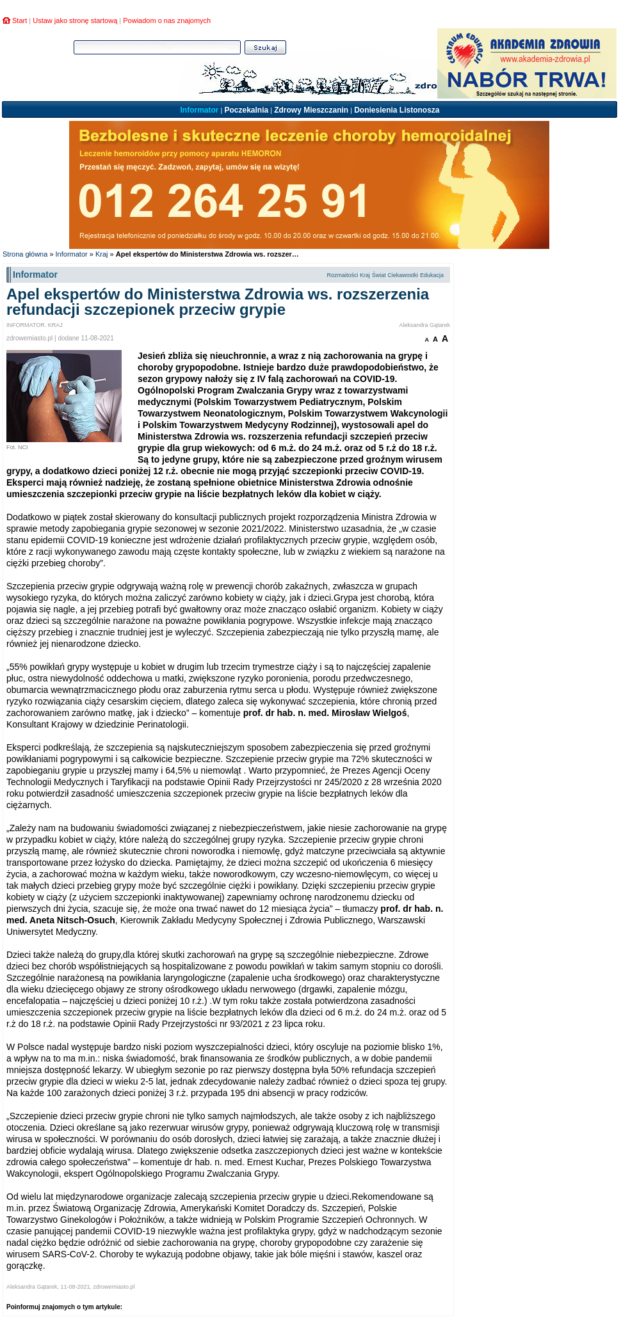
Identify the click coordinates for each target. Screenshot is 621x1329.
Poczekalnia (246, 110)
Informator (199, 110)
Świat (379, 275)
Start (19, 20)
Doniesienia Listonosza (396, 110)
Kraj (101, 254)
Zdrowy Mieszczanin (311, 110)
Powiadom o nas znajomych (167, 20)
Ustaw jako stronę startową (75, 20)
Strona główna (25, 254)
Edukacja (432, 275)
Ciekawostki (402, 275)
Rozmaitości (342, 275)
